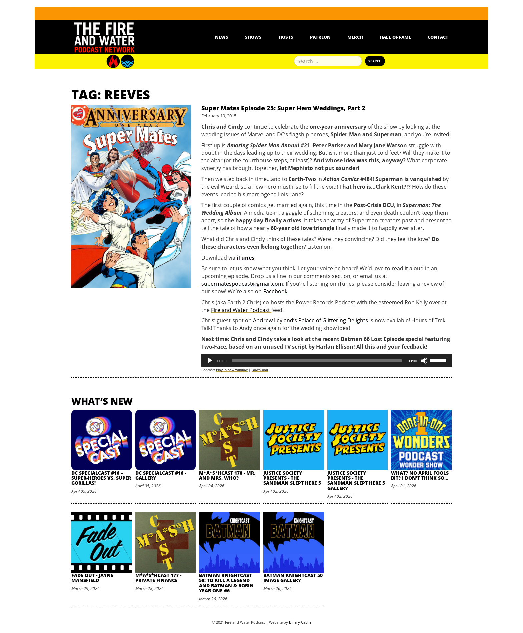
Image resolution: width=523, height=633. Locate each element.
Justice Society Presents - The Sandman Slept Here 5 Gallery (356, 480)
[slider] (317, 360)
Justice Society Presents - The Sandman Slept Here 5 (292, 478)
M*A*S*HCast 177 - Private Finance (158, 577)
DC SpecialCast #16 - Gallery (160, 475)
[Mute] (424, 360)
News (221, 37)
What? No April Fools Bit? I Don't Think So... (420, 475)
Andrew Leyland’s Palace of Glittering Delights (310, 320)
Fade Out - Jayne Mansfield (92, 577)
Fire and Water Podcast (241, 310)
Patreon (320, 37)
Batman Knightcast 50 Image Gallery (293, 577)
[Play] (210, 360)
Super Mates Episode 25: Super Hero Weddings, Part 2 (283, 108)
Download (260, 369)
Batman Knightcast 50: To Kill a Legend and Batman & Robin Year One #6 (226, 583)
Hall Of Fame (395, 37)
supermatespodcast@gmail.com (242, 283)
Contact (438, 37)
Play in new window (232, 369)
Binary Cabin (300, 622)
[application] (326, 360)
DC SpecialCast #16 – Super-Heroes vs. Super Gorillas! (101, 478)
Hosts (286, 37)
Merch (355, 37)
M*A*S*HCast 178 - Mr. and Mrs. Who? (227, 475)
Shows (253, 37)
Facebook (275, 291)
